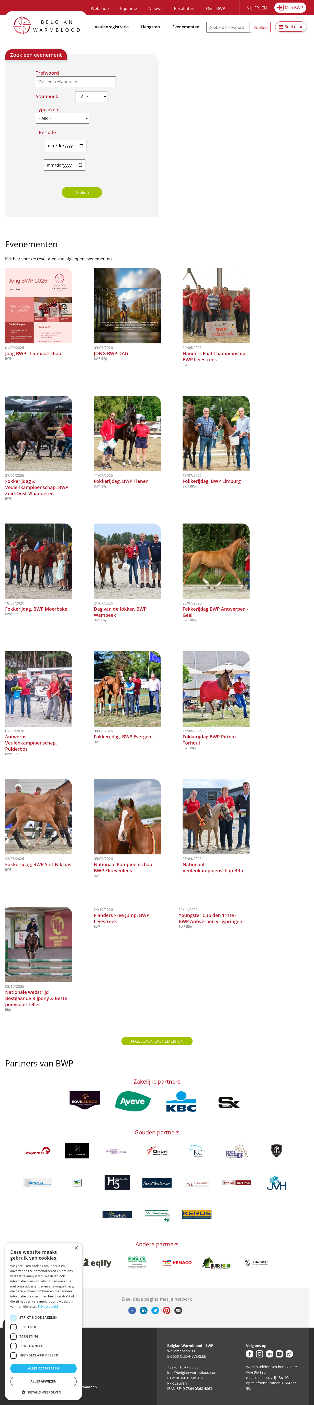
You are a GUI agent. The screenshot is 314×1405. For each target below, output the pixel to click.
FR (256, 8)
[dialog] (43, 1321)
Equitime (128, 8)
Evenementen (185, 27)
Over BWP (215, 8)
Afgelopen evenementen (157, 1041)
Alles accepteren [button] (43, 1368)
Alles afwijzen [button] (43, 1381)
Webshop (100, 8)
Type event (48, 109)
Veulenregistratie (112, 27)
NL (249, 8)
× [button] (76, 1248)
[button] (43, 1392)
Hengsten (150, 27)
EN (264, 8)
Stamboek (47, 96)
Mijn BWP (294, 7)
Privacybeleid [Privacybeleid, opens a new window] (48, 1306)
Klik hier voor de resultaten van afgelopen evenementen (58, 259)
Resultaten (184, 8)
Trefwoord (47, 73)
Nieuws (155, 8)
